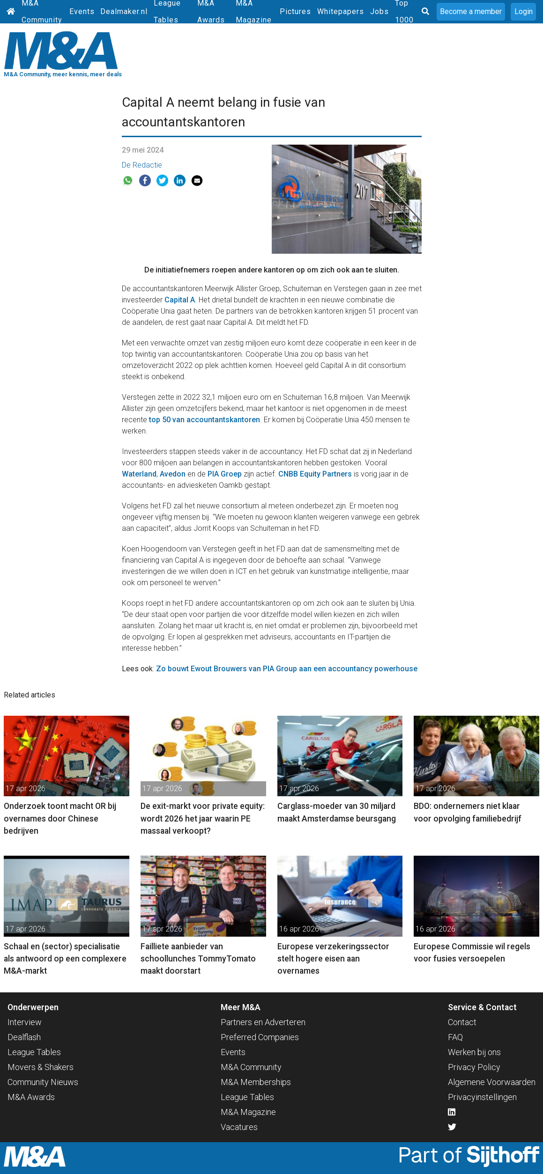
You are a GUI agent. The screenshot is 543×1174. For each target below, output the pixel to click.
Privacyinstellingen (482, 1097)
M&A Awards (31, 1097)
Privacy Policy (474, 1067)
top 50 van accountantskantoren (204, 419)
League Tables (34, 1052)
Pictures (295, 11)
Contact (462, 1022)
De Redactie (142, 165)
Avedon (173, 474)
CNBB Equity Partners (315, 474)
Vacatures (239, 1127)
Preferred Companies (260, 1037)
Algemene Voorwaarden (492, 1082)
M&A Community (251, 1067)
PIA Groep (225, 474)
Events (82, 11)
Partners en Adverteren (263, 1022)
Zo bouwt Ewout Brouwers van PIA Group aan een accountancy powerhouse (286, 668)
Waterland (139, 474)
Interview (24, 1022)
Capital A (179, 299)
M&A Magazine (248, 1112)
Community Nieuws (42, 1082)
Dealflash (24, 1037)
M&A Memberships (256, 1082)
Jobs (379, 11)
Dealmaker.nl (124, 11)
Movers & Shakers (40, 1067)
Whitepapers (340, 11)
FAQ (455, 1037)
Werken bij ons (474, 1052)
